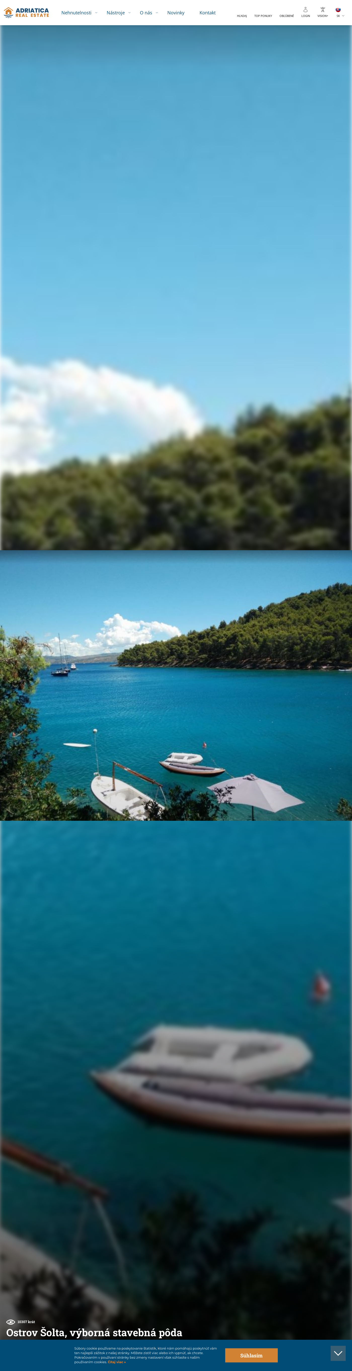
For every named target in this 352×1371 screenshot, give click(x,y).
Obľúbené (287, 16)
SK (338, 16)
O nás (150, 12)
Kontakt (212, 12)
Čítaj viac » (116, 1362)
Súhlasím (251, 1355)
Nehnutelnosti (81, 12)
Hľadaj (242, 16)
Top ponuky (263, 16)
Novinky (180, 12)
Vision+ (323, 16)
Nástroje (120, 12)
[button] (325, 52)
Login (305, 16)
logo (29, 12)
